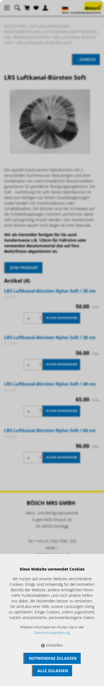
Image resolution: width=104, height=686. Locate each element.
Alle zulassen (52, 670)
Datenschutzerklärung (52, 632)
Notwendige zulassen (53, 658)
